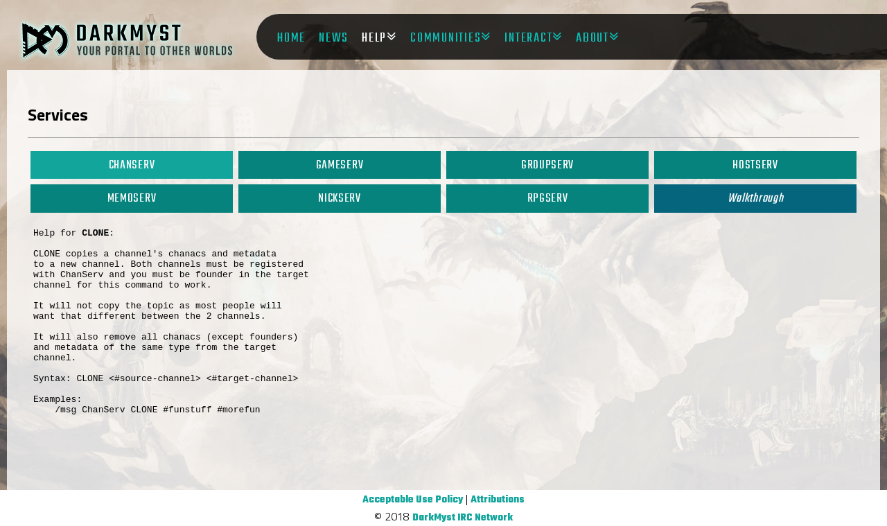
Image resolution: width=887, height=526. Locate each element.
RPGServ (547, 198)
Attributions (498, 500)
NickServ (339, 198)
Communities (445, 38)
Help (374, 38)
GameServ (339, 165)
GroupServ (547, 165)
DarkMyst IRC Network (462, 518)
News (334, 38)
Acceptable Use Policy (412, 500)
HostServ (755, 165)
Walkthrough (755, 198)
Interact (528, 38)
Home (291, 38)
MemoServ (131, 198)
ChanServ (132, 165)
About (592, 38)
